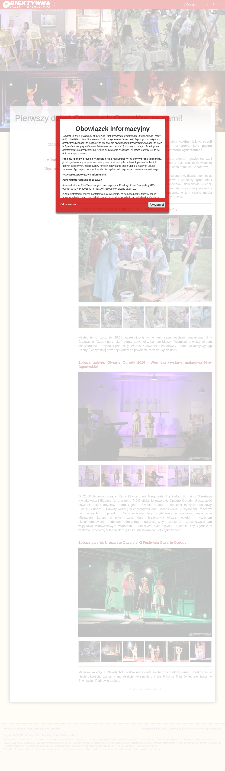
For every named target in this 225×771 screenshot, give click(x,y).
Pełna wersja (68, 204)
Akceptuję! (157, 204)
